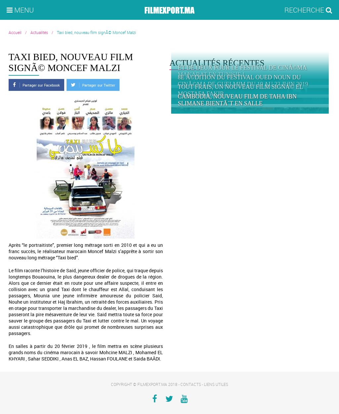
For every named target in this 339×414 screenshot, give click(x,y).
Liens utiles (216, 384)
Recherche (308, 10)
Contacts (190, 384)
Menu (20, 10)
